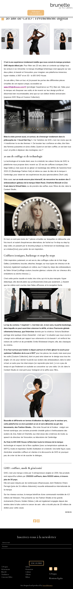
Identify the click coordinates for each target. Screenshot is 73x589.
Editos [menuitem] (27, 577)
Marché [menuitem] (4, 572)
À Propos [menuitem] (4, 567)
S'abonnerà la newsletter (36, 12)
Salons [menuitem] (27, 567)
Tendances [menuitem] (5, 574)
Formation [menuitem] (29, 569)
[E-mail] (36, 542)
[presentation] (15, 554)
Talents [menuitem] (28, 574)
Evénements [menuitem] (5, 569)
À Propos (53, 574)
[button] (70, 39)
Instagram (38, 520)
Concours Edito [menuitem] (6, 577)
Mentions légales (56, 578)
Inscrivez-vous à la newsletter (36, 537)
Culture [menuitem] (28, 572)
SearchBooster (47, 585)
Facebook (34, 520)
